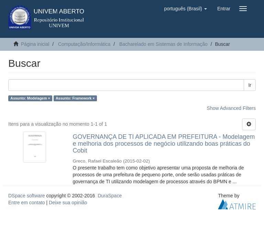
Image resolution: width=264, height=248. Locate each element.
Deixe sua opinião (68, 202)
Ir (249, 85)
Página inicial (35, 44)
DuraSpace (110, 195)
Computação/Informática (84, 44)
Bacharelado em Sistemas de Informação (163, 44)
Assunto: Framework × (75, 98)
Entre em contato (26, 202)
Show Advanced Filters (231, 108)
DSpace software (26, 195)
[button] (185, 8)
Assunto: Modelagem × (30, 98)
